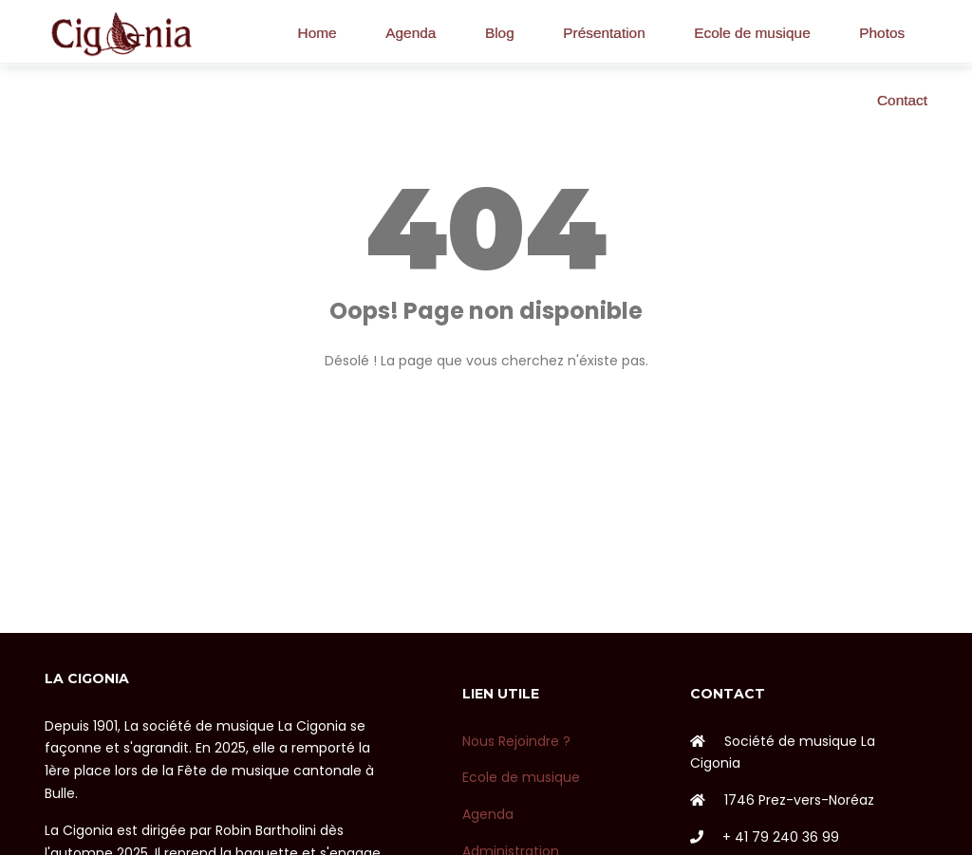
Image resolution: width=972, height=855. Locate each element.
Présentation (604, 33)
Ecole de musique (752, 33)
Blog (499, 33)
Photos (882, 33)
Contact (902, 100)
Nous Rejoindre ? (516, 741)
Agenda (410, 33)
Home (317, 33)
